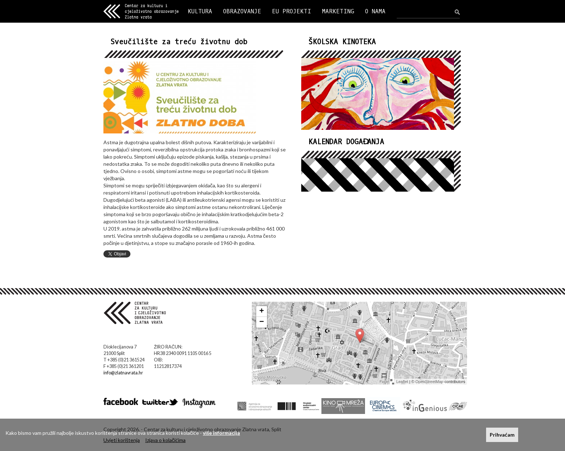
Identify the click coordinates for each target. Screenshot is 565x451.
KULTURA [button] (200, 11)
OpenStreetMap (429, 381)
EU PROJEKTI (291, 11)
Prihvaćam (502, 435)
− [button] (261, 322)
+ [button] (261, 311)
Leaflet (402, 381)
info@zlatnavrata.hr (123, 372)
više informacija (221, 433)
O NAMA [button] (375, 11)
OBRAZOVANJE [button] (242, 11)
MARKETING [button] (338, 11)
